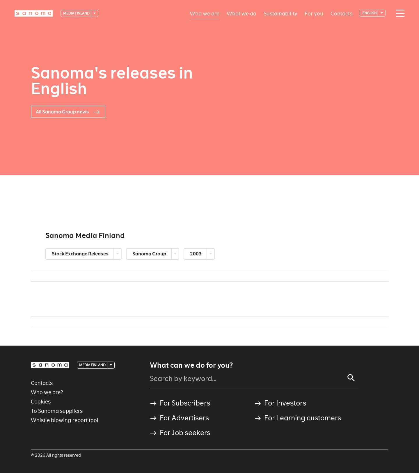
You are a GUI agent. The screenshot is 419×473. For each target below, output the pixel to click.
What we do (241, 13)
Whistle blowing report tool (64, 420)
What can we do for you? (191, 365)
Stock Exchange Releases (80, 254)
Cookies (41, 401)
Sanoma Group (149, 254)
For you (314, 13)
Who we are (204, 13)
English (369, 13)
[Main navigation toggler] (398, 13)
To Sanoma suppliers (57, 411)
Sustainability (280, 13)
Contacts (341, 13)
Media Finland (76, 13)
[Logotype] (34, 13)
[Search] (351, 378)
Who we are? (47, 392)
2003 (196, 254)
